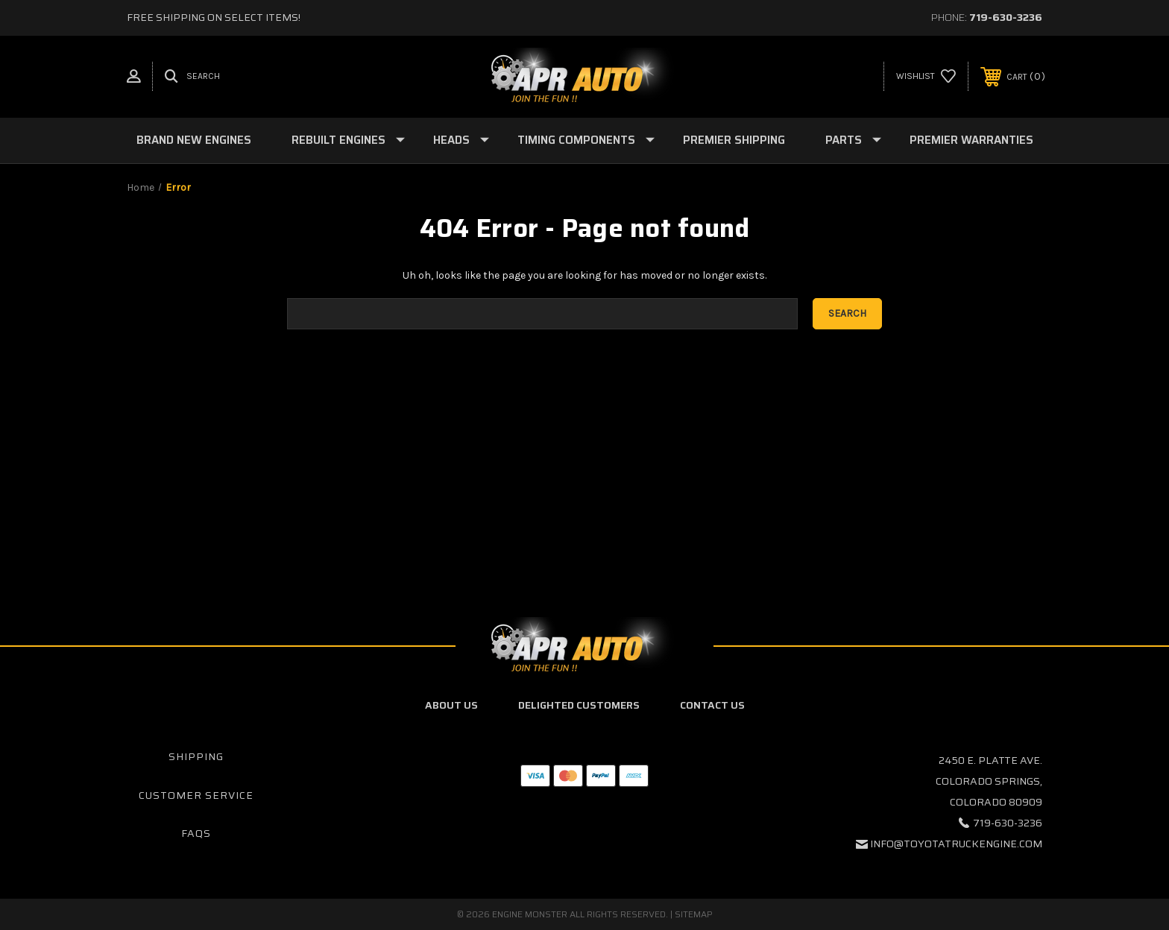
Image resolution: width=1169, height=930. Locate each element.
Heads (461, 140)
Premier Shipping (734, 140)
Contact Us (712, 705)
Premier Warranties (971, 140)
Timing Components (586, 140)
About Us (451, 705)
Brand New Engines (193, 140)
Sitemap (694, 914)
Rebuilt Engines (348, 140)
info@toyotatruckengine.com (956, 843)
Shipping (196, 756)
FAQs (196, 833)
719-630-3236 (1005, 17)
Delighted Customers (579, 705)
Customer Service (196, 795)
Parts (853, 140)
